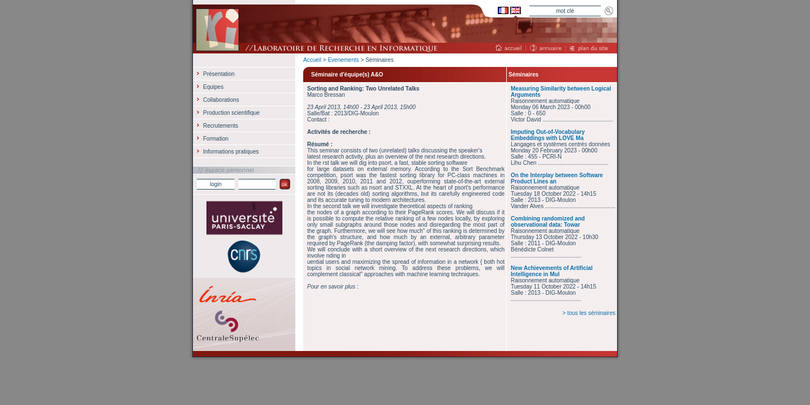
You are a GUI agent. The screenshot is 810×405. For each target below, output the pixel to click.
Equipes (213, 87)
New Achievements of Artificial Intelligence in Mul (551, 271)
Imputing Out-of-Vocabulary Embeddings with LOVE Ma (547, 135)
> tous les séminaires (588, 313)
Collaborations (221, 100)
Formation (215, 139)
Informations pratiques (231, 151)
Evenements (343, 60)
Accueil (312, 60)
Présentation (219, 74)
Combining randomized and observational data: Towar (548, 221)
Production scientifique (231, 113)
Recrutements (220, 126)
